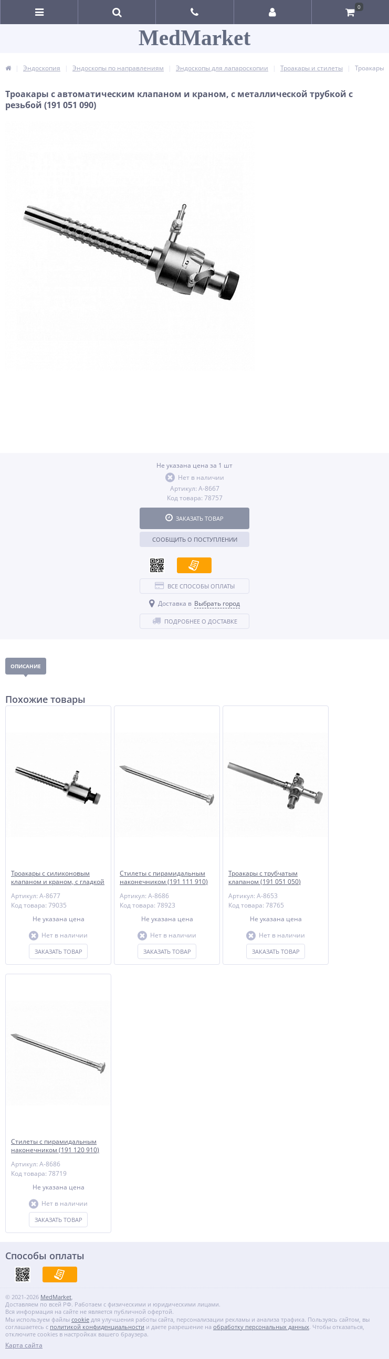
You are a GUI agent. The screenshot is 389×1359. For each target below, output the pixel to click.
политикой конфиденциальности (97, 1327)
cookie (80, 1319)
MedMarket (194, 38)
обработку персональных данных (261, 1327)
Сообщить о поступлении (194, 539)
